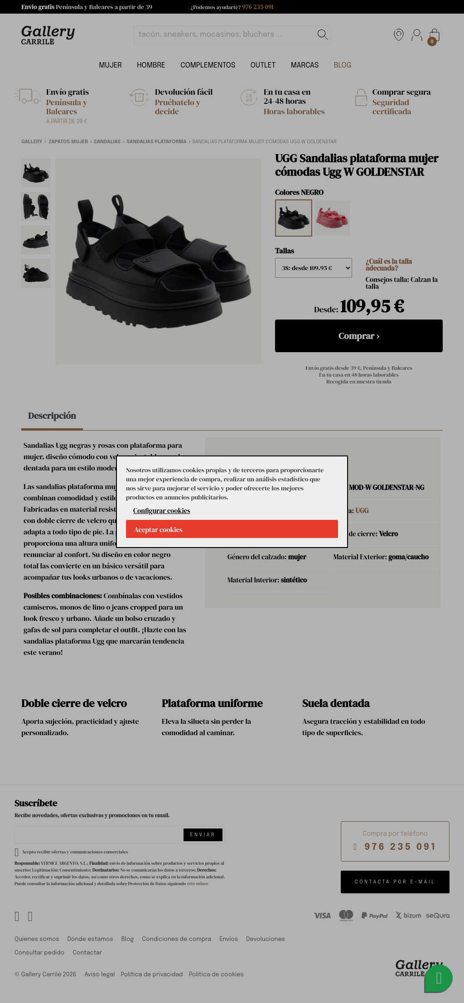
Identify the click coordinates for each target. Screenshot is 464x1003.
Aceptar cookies (158, 529)
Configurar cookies (161, 510)
